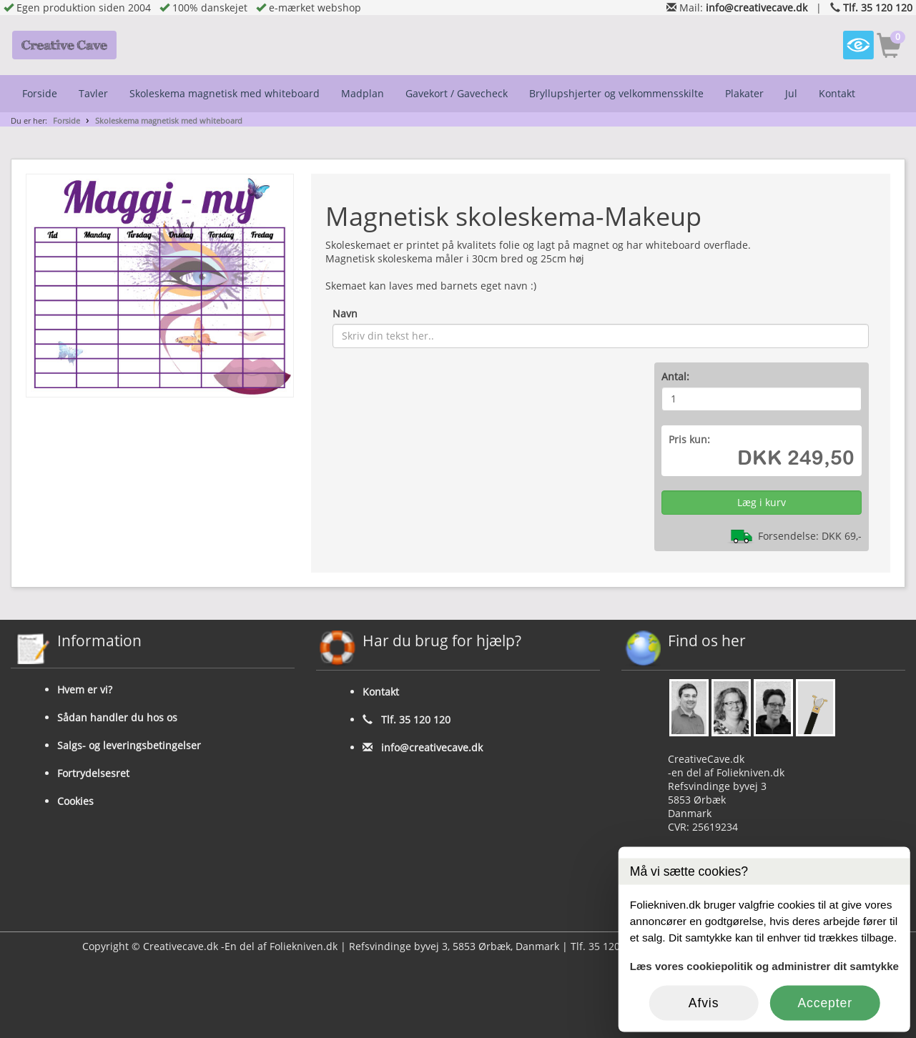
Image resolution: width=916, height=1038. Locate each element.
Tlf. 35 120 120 (877, 7)
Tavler (93, 93)
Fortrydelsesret (93, 773)
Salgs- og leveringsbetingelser (129, 745)
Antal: (675, 376)
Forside (39, 93)
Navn (345, 313)
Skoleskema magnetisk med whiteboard (224, 93)
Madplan (362, 93)
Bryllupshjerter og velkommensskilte (616, 93)
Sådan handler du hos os (117, 717)
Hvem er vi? (84, 689)
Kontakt (837, 93)
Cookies (75, 801)
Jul (791, 93)
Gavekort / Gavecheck (456, 93)
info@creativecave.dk (756, 7)
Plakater (744, 93)
